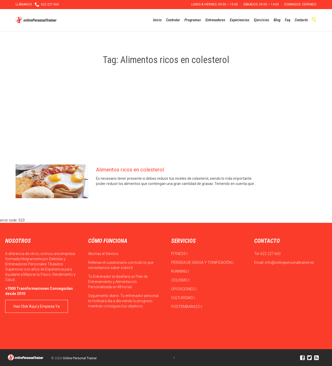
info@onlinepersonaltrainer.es (289, 262)
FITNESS (179, 254)
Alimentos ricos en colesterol (130, 170)
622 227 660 (270, 254)
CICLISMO (180, 280)
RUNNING (180, 271)
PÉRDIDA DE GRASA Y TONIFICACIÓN (202, 262)
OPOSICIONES (184, 289)
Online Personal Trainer (80, 358)
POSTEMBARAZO (186, 307)
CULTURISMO (183, 298)
